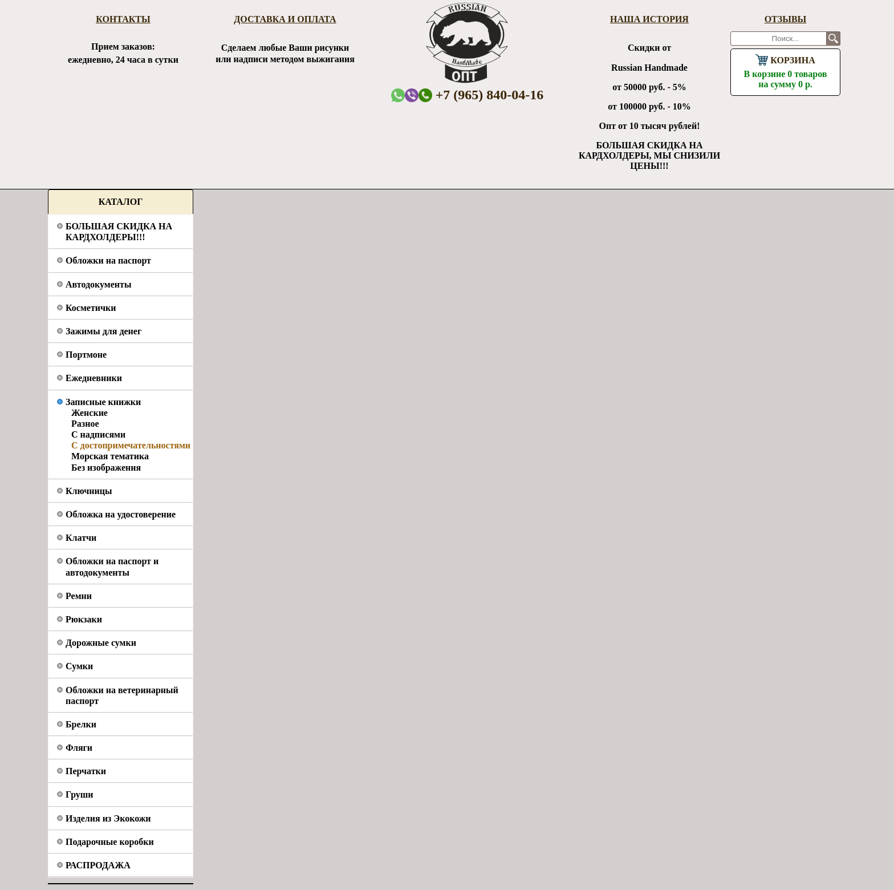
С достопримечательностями (130, 445)
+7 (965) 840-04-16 (481, 94)
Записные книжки (103, 402)
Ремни (79, 596)
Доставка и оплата (285, 19)
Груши (80, 794)
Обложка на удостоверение (121, 514)
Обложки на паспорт (108, 260)
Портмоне (86, 354)
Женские (89, 413)
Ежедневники (94, 378)
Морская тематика (110, 456)
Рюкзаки (84, 619)
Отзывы (786, 19)
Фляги (79, 748)
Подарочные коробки (110, 842)
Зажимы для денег (103, 331)
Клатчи (81, 538)
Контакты (123, 19)
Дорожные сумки (101, 643)
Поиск (833, 38)
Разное (85, 423)
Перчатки (86, 771)
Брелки (81, 724)
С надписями (98, 434)
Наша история (649, 19)
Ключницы (89, 491)
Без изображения (106, 467)
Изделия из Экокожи (108, 818)
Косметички (91, 308)
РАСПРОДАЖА (98, 865)
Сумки (79, 666)
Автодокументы (98, 284)
